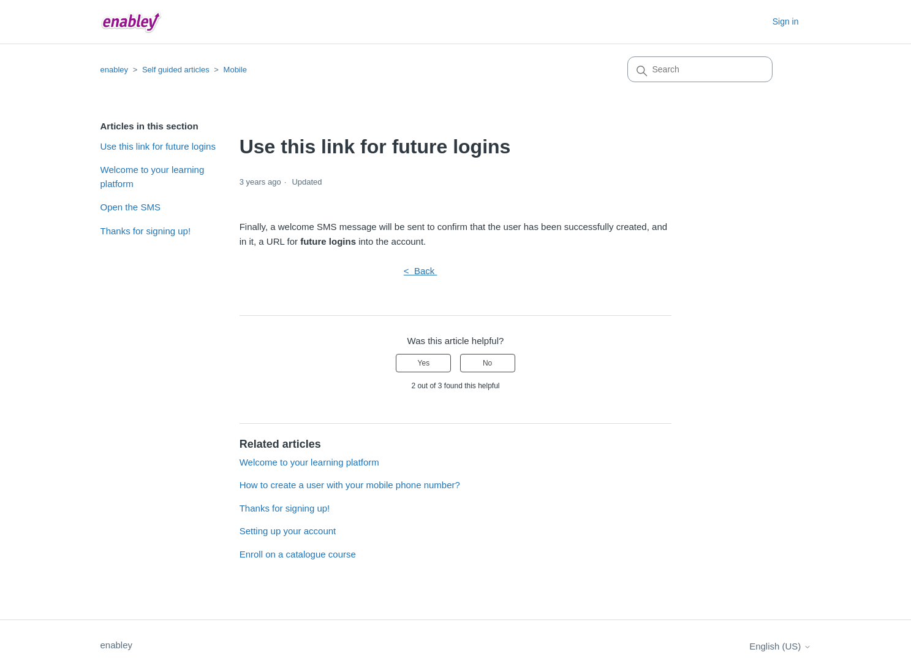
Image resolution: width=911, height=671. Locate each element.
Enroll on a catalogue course (298, 554)
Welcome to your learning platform (152, 176)
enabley (114, 69)
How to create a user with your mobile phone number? (350, 485)
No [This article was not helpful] (487, 363)
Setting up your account (288, 531)
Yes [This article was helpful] (424, 363)
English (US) (780, 646)
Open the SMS (130, 207)
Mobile (235, 69)
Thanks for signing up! (145, 231)
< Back (420, 271)
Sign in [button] (786, 21)
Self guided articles (176, 69)
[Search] (700, 69)
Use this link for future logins (158, 146)
